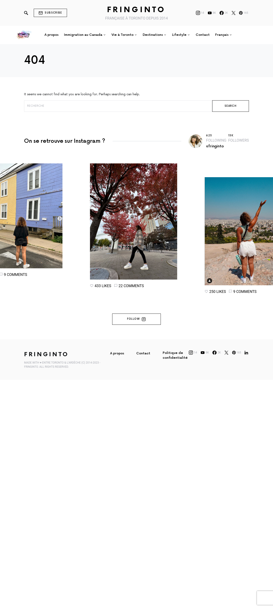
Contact (143, 362)
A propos (117, 362)
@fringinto (215, 146)
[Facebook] (224, 13)
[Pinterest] (243, 13)
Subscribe (50, 13)
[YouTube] (212, 13)
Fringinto (136, 10)
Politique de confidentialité (175, 364)
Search (231, 105)
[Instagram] (200, 13)
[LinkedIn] (246, 361)
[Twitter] (233, 13)
